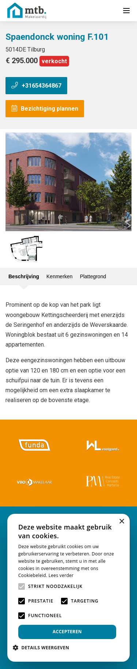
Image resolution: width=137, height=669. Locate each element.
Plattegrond (93, 276)
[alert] (68, 588)
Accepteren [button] (67, 631)
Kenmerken (59, 276)
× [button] (121, 521)
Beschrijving (23, 276)
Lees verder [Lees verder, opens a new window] (61, 575)
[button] (43, 647)
